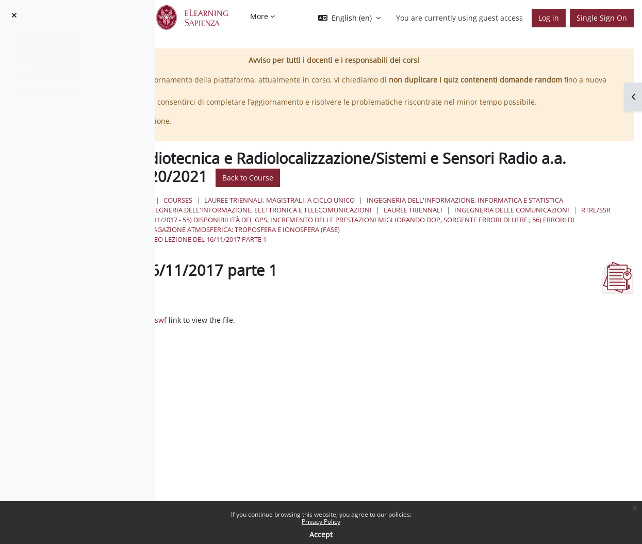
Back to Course (525, 189)
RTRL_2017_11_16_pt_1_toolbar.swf (286, 351)
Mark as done (227, 329)
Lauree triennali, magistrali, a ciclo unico (429, 211)
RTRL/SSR (435, 240)
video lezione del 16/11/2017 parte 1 (355, 270)
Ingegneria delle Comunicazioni (350, 240)
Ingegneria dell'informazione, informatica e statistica (391, 220)
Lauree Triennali (563, 231)
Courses (328, 211)
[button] (349, 18)
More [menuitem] (259, 16)
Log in (548, 18)
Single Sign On (602, 18)
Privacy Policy (321, 521)
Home (292, 211)
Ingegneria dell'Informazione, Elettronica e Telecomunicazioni (407, 231)
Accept (321, 534)
